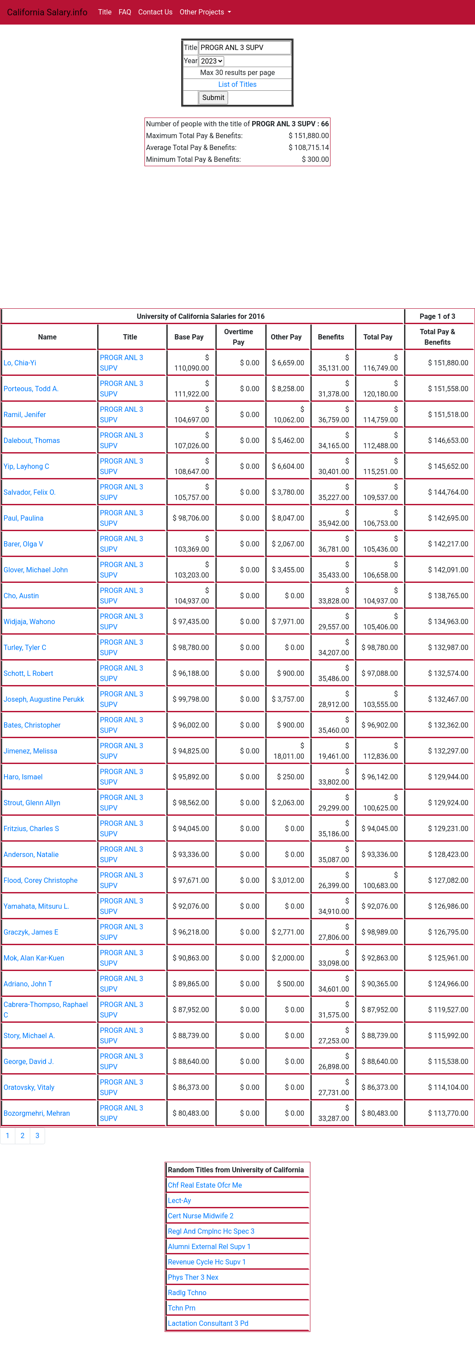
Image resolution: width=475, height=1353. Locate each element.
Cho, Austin (21, 596)
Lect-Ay (179, 1200)
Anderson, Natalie (31, 854)
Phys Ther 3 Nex (193, 1277)
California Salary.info (47, 12)
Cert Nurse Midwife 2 (201, 1216)
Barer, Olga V (23, 544)
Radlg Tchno (187, 1293)
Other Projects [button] (202, 12)
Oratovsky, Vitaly (29, 1087)
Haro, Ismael (23, 777)
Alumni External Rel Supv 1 (209, 1246)
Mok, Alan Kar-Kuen (34, 958)
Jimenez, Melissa (30, 751)
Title (105, 12)
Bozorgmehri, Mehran (37, 1113)
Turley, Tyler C (25, 647)
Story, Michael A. (29, 1036)
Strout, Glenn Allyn (32, 803)
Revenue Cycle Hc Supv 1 (207, 1262)
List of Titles (237, 84)
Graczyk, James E (31, 932)
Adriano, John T (28, 984)
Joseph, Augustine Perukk (44, 699)
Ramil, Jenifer (25, 415)
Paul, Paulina (23, 518)
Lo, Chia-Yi (20, 363)
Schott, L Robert (28, 673)
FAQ (125, 12)
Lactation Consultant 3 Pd (208, 1323)
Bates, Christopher (32, 725)
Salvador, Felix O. (30, 492)
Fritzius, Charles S (31, 829)
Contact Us (155, 12)
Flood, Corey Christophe (40, 880)
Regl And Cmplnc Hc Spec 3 (211, 1231)
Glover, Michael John (36, 570)
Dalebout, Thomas (32, 440)
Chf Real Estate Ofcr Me (205, 1185)
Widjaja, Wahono (29, 622)
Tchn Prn (182, 1308)
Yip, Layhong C (26, 466)
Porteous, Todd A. (31, 389)
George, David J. (29, 1061)
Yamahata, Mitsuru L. (36, 906)
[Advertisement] (237, 242)
